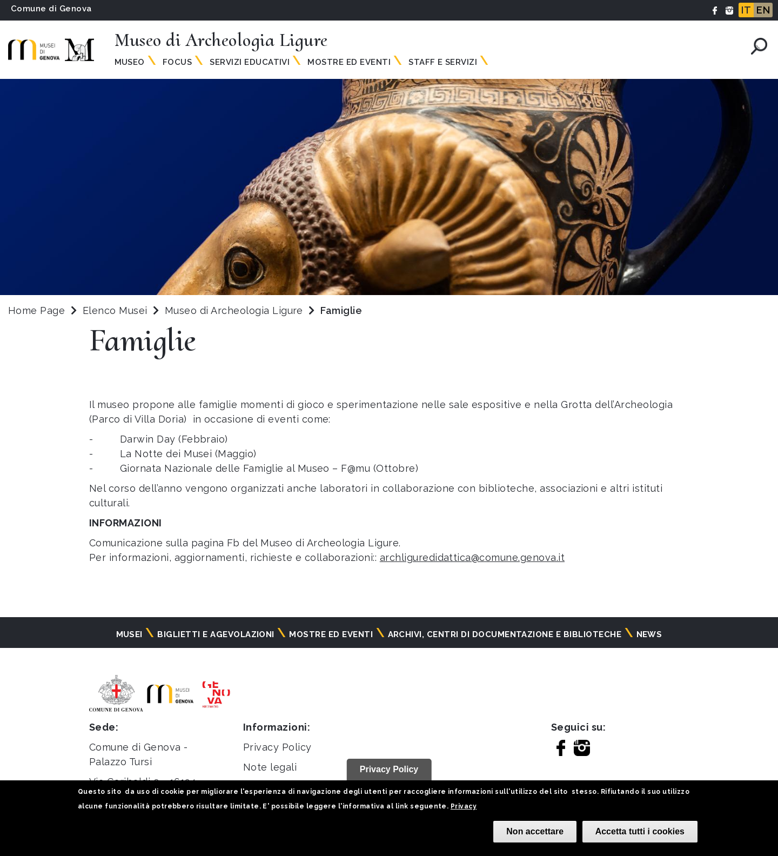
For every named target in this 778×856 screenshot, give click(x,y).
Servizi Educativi (250, 62)
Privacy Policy (277, 747)
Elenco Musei (115, 310)
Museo (130, 62)
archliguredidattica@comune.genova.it (472, 557)
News (649, 634)
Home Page (36, 310)
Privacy (464, 806)
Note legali (270, 767)
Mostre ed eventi (331, 634)
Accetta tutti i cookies (640, 831)
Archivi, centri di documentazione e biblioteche (505, 634)
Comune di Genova (51, 9)
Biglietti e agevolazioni (215, 634)
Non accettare (535, 831)
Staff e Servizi (442, 62)
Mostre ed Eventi (349, 62)
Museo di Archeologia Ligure (235, 310)
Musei (129, 634)
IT (746, 10)
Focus (177, 62)
